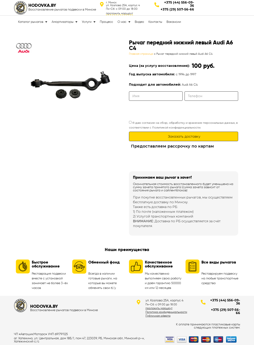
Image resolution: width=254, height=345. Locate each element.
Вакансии (173, 22)
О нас (123, 21)
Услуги (88, 21)
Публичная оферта (157, 315)
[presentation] (159, 110)
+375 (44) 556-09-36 (179, 4)
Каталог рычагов (32, 21)
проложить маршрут (119, 13)
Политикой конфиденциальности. (176, 127)
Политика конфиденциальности (166, 311)
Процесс (106, 22)
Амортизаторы (64, 21)
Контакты (155, 22)
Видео (139, 22)
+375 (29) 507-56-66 (177, 9)
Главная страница (141, 53)
